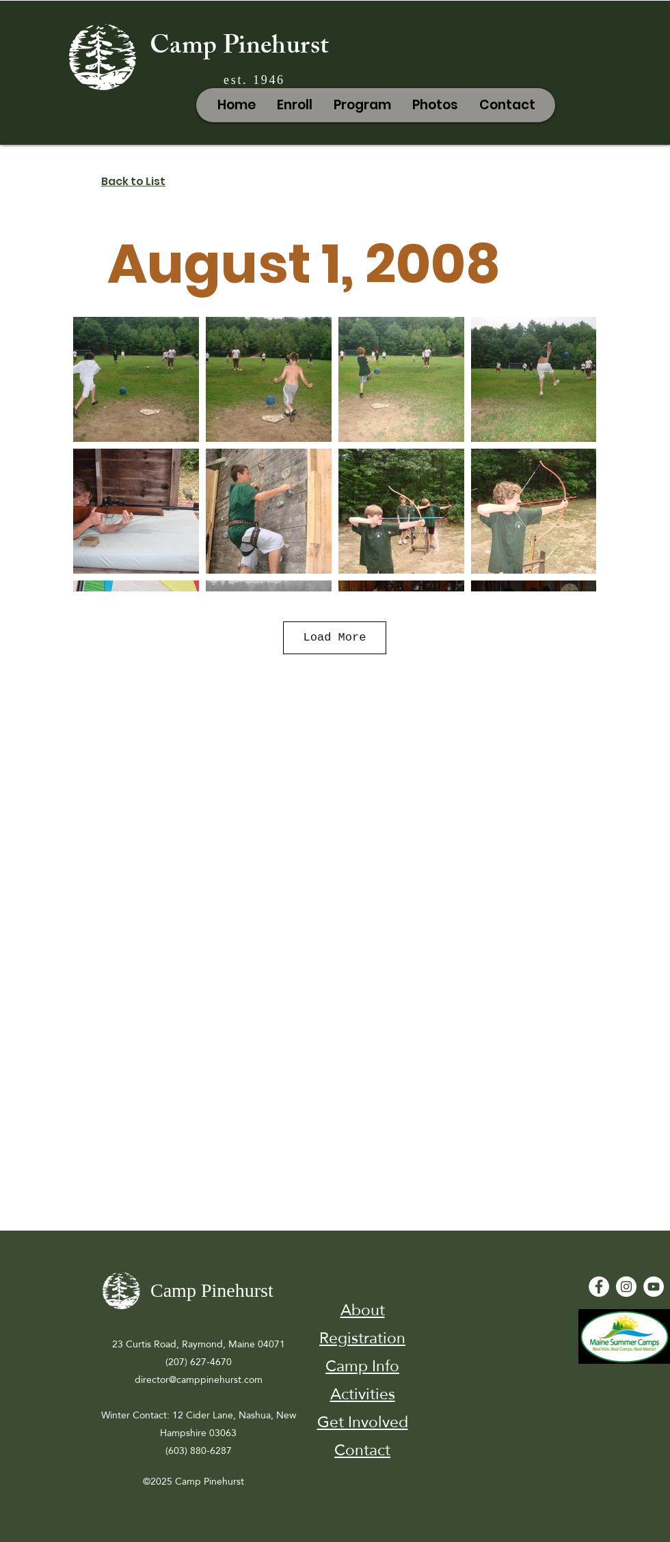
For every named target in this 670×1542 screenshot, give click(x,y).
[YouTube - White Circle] (653, 1286)
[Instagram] (626, 1286)
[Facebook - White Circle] (599, 1286)
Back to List (133, 181)
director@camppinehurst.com (199, 1379)
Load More (335, 637)
